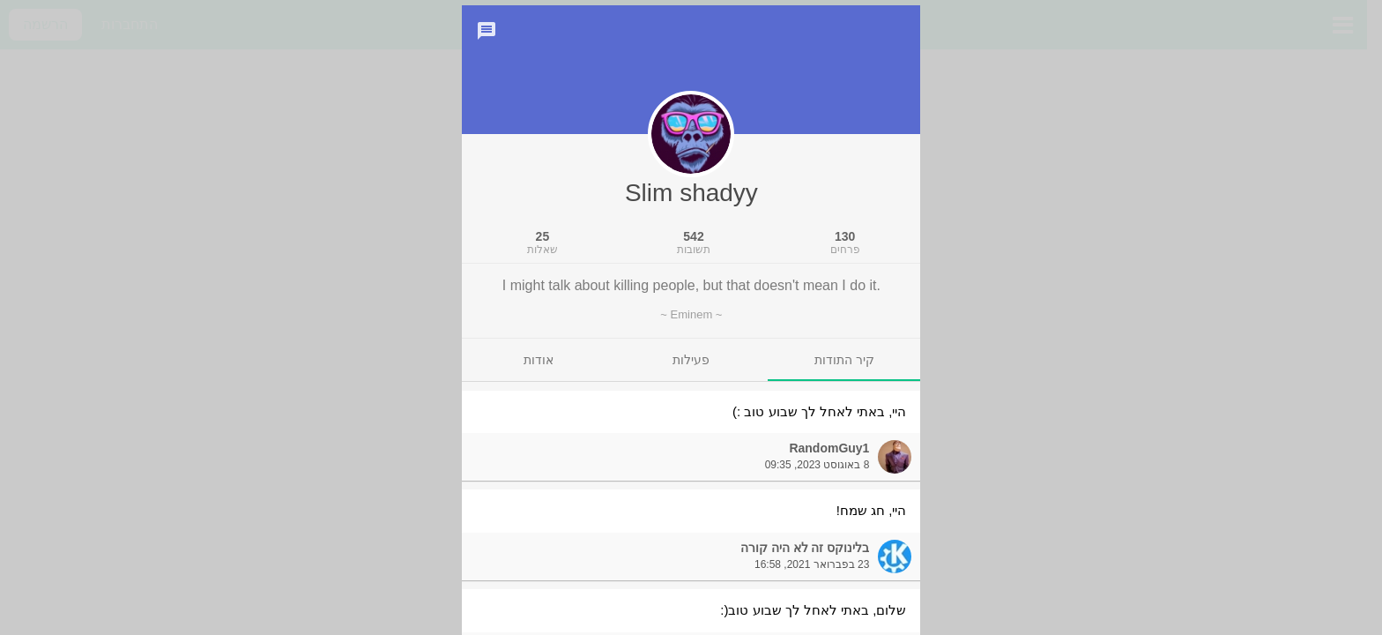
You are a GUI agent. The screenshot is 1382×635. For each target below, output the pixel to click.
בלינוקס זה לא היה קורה (805, 567)
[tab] (844, 379)
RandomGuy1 (829, 467)
